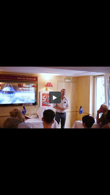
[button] (55, 97)
